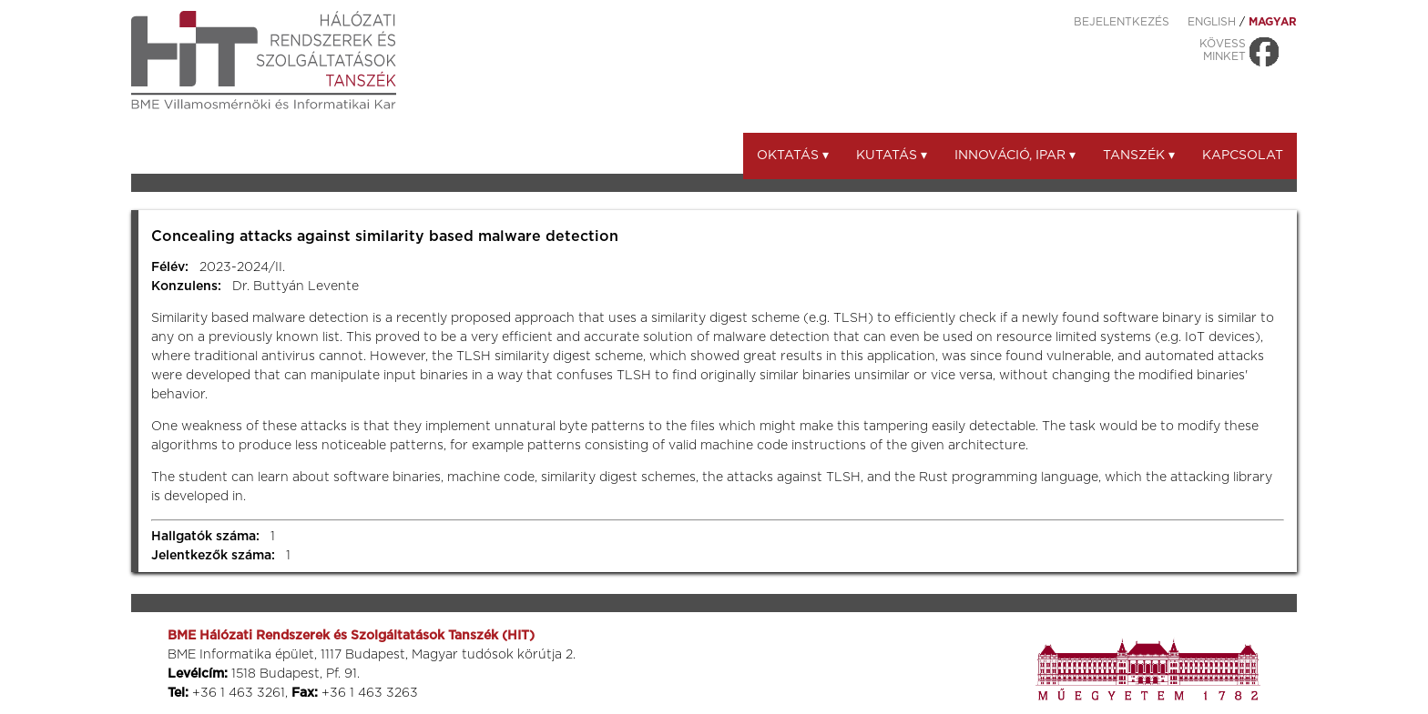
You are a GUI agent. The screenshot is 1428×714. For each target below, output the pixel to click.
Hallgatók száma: (205, 536)
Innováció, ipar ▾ (1015, 155)
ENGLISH (1212, 21)
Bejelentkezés (1121, 21)
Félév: (170, 267)
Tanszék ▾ (1139, 155)
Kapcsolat (1242, 155)
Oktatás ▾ (793, 155)
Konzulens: (186, 286)
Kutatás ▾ (891, 155)
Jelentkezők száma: (213, 555)
